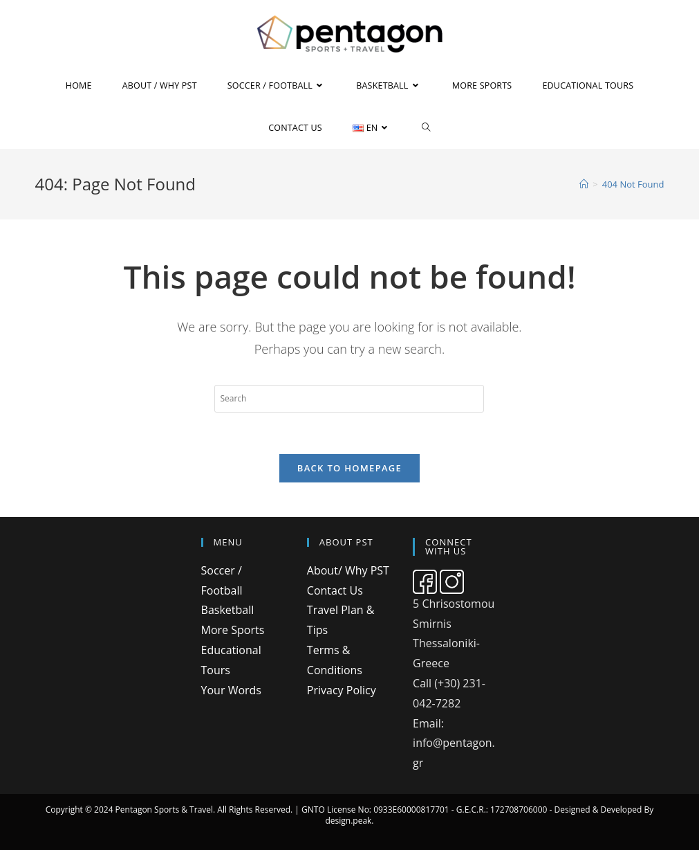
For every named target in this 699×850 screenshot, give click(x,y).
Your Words (231, 690)
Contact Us (335, 590)
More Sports (233, 630)
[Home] (583, 184)
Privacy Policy (341, 690)
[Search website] (426, 128)
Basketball (227, 609)
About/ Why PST (348, 570)
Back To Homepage (349, 468)
